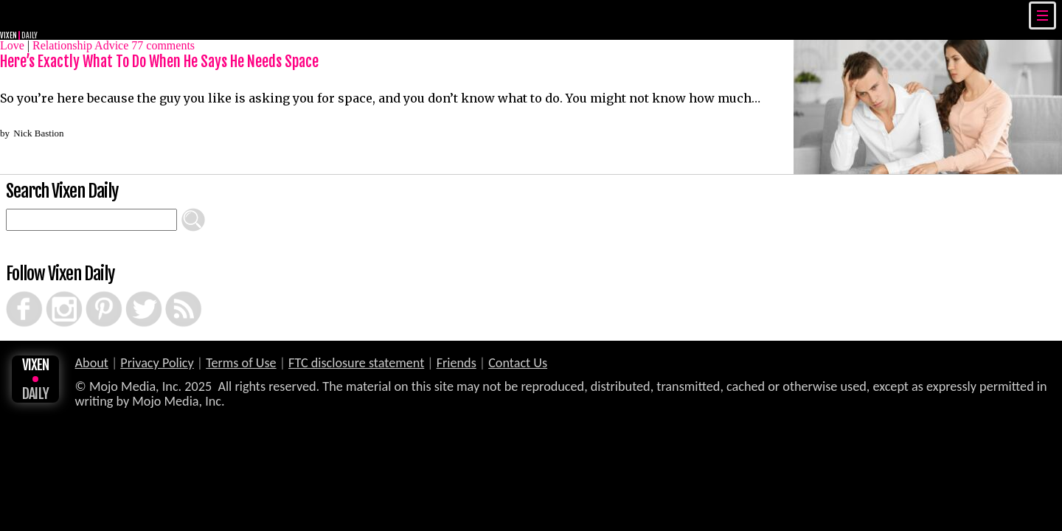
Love (12, 45)
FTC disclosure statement (356, 363)
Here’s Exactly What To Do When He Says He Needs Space (159, 61)
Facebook (12, 291)
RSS (167, 291)
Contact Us (517, 363)
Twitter (129, 291)
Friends (456, 363)
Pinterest (91, 291)
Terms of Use (241, 363)
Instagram (52, 291)
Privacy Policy (157, 363)
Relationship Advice (80, 45)
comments (163, 45)
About (91, 363)
